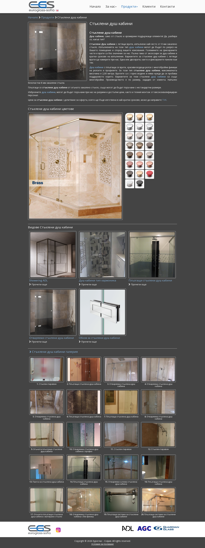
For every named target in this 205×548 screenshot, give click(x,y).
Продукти (129, 6)
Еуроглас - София (102, 540)
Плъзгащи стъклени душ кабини (152, 282)
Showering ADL (52, 282)
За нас (110, 6)
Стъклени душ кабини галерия (54, 352)
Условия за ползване (102, 544)
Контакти (167, 6)
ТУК (164, 99)
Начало (95, 6)
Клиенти (148, 6)
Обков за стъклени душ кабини (102, 339)
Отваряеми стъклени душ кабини (52, 339)
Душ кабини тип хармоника (102, 282)
